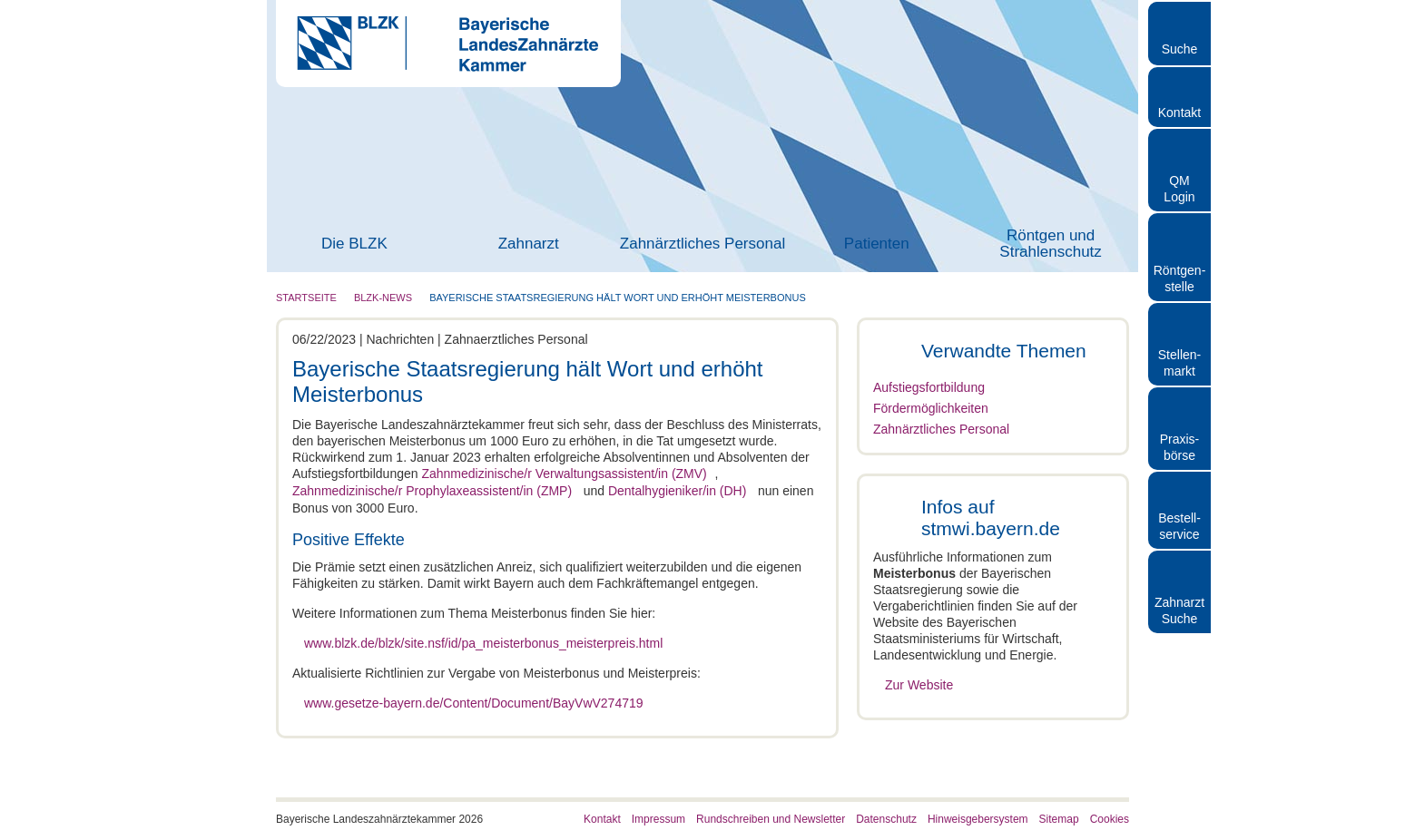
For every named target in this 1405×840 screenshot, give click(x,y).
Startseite (306, 297)
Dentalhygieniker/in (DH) (685, 490)
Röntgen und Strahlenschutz (1050, 244)
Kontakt (1179, 112)
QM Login (1179, 188)
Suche (1180, 49)
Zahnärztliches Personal (702, 244)
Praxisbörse (1180, 447)
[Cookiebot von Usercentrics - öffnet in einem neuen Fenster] (117, 804)
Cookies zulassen (1253, 659)
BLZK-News (383, 297)
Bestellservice (1179, 526)
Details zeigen (965, 804)
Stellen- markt (1179, 362)
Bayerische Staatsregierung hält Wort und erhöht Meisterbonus (617, 297)
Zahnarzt (528, 244)
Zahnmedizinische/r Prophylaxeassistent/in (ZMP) (432, 490)
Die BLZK (354, 244)
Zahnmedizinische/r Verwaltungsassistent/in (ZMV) (563, 473)
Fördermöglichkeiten (930, 408)
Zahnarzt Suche (1179, 610)
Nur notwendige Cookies (1253, 765)
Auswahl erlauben (1253, 712)
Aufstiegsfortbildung (929, 387)
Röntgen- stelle (1180, 278)
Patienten (876, 244)
